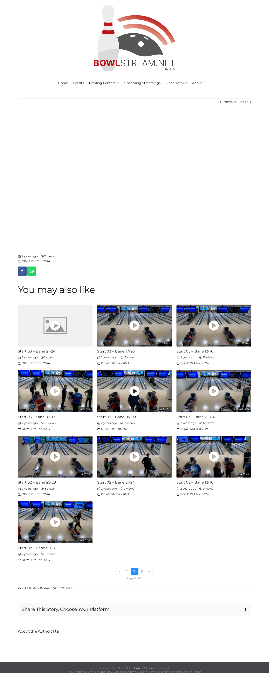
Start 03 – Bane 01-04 (195, 417)
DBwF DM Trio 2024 (36, 261)
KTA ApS (136, 668)
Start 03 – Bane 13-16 (194, 351)
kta (24, 587)
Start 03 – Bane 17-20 (116, 351)
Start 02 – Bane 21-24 (116, 482)
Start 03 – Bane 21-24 (36, 351)
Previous (230, 102)
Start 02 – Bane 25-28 (37, 482)
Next (244, 102)
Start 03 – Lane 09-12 (36, 417)
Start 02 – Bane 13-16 (194, 482)
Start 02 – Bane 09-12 (37, 548)
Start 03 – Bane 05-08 (116, 417)
